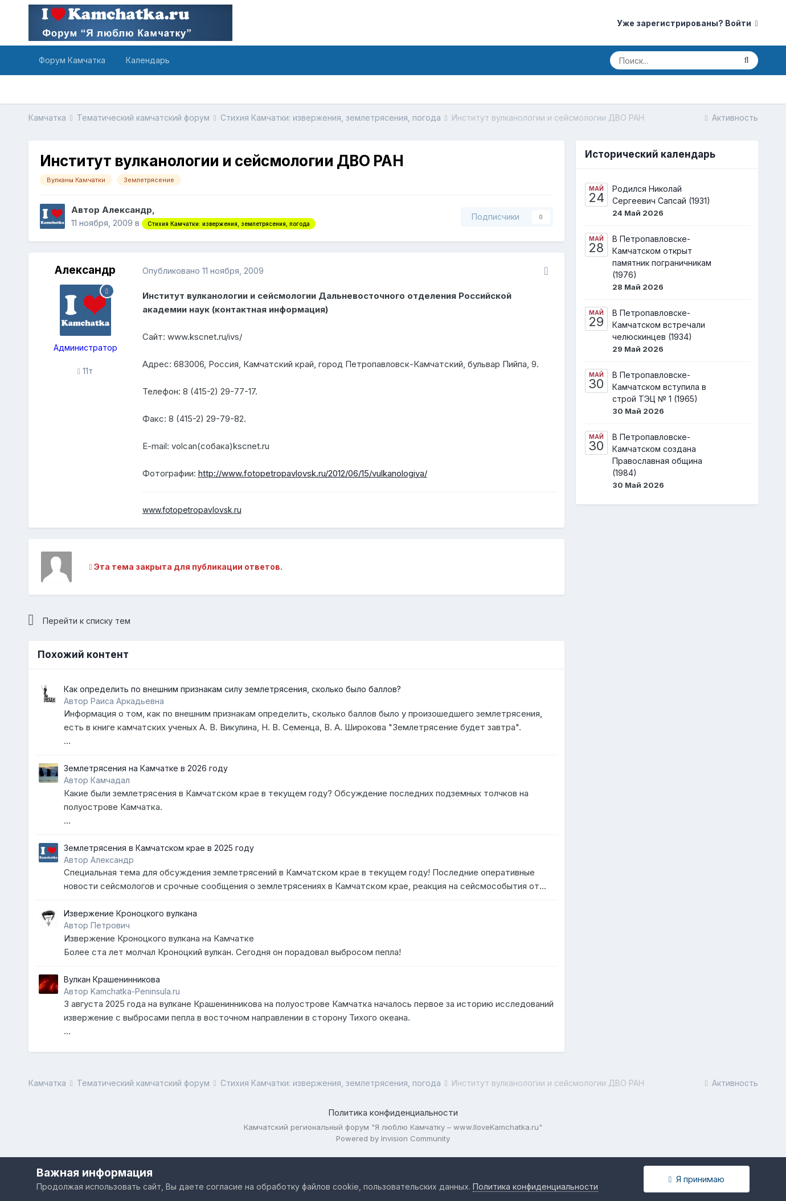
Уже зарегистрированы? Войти (687, 23)
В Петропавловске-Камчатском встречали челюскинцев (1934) (658, 325)
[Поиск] (672, 60)
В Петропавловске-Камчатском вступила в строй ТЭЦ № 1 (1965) (659, 387)
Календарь (148, 60)
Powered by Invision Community (393, 1138)
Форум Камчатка (72, 60)
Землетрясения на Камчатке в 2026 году (146, 768)
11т (85, 371)
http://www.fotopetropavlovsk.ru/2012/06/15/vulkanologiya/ (312, 473)
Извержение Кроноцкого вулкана (130, 913)
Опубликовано (203, 270)
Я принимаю (696, 1179)
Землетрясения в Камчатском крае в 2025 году (159, 848)
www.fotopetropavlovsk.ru (191, 510)
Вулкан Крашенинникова (112, 979)
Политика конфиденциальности (393, 1112)
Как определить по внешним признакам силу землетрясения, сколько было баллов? (232, 689)
